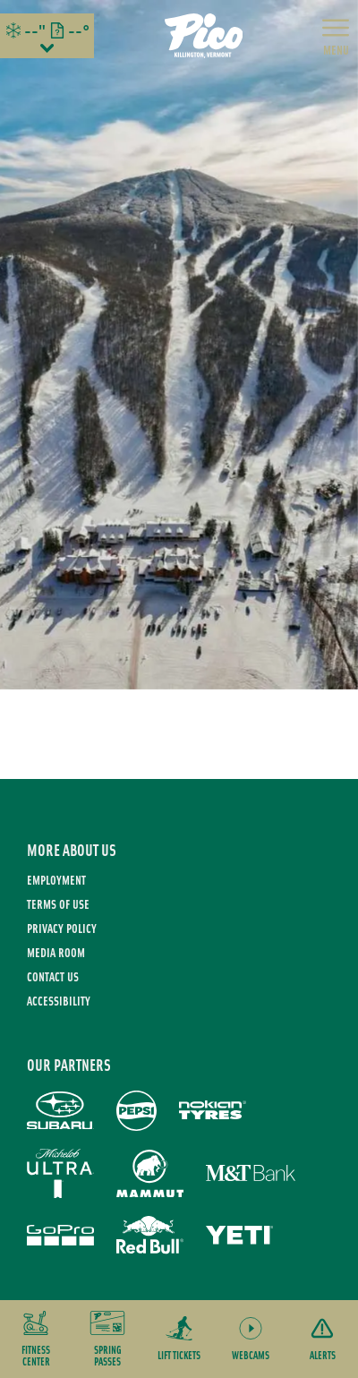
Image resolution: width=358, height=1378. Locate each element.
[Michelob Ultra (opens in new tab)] (60, 1174)
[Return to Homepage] (204, 35)
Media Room (56, 952)
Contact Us (53, 976)
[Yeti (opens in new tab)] (239, 1235)
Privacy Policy (62, 928)
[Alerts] (322, 1339)
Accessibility (58, 1000)
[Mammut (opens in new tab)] (149, 1174)
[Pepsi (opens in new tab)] (136, 1111)
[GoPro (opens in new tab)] (60, 1235)
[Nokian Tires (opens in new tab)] (212, 1109)
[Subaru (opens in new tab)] (60, 1110)
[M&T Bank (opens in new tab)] (250, 1173)
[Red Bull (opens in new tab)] (149, 1235)
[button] (36, 1339)
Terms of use (58, 904)
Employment (56, 879)
